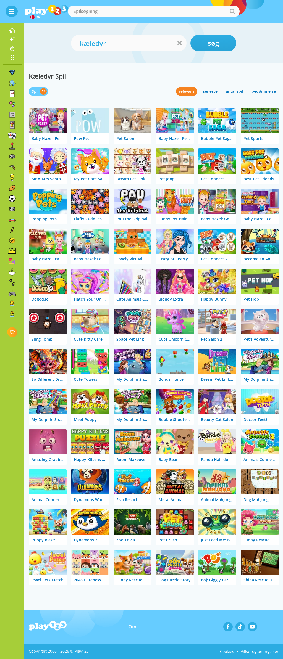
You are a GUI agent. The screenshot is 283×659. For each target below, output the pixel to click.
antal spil (234, 91)
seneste (210, 91)
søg (213, 42)
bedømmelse (263, 91)
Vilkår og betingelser (260, 651)
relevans (187, 91)
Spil (35, 91)
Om (132, 627)
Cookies (227, 651)
